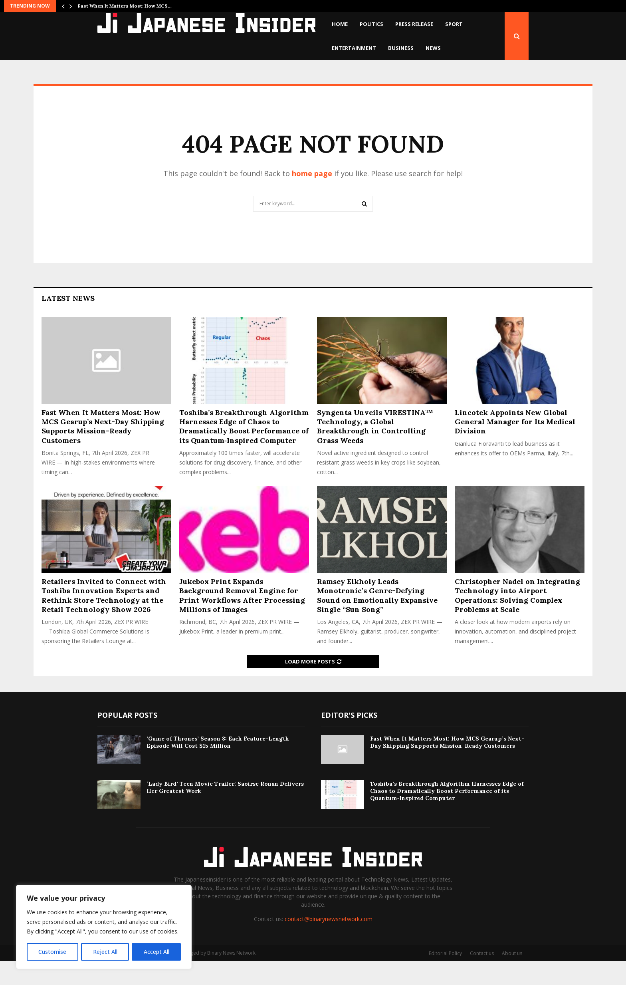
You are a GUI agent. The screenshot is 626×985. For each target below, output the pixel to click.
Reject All (105, 951)
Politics (371, 24)
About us (512, 977)
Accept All (156, 951)
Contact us (482, 977)
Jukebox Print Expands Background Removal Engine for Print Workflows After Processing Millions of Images (242, 619)
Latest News (68, 322)
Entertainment (354, 48)
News (433, 48)
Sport (454, 24)
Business (401, 48)
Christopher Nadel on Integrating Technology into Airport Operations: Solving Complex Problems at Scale (517, 619)
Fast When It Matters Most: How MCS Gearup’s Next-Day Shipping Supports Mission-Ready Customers (103, 450)
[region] (104, 927)
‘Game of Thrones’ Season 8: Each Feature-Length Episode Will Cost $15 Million (218, 766)
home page (312, 197)
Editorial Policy (445, 977)
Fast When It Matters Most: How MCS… (125, 6)
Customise (52, 951)
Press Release (414, 24)
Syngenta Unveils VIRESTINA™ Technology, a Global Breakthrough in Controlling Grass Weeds (375, 450)
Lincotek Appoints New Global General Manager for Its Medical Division (515, 446)
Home (340, 24)
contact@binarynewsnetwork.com (328, 943)
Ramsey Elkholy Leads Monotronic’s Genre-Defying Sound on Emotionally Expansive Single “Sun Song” (377, 619)
